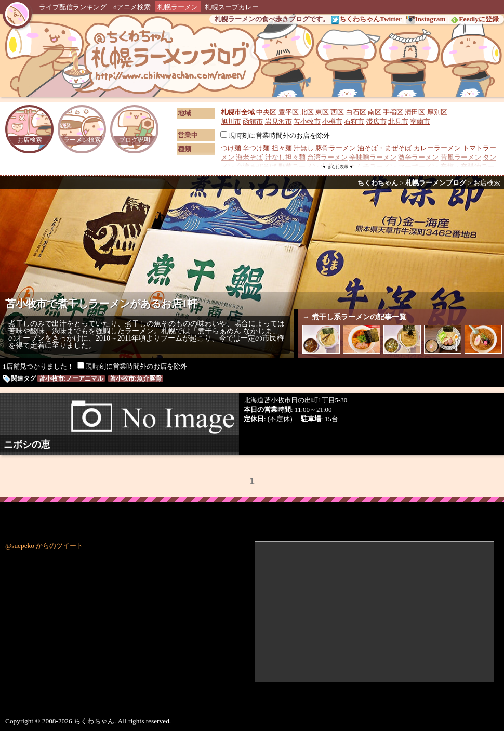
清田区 (415, 112)
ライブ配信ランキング (73, 7)
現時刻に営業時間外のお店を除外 (275, 135)
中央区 (266, 112)
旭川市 (231, 121)
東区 (322, 112)
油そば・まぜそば (384, 148)
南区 (374, 112)
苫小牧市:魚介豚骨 (136, 378)
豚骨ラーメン (335, 148)
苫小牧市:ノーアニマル (71, 378)
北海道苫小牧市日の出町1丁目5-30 (295, 400)
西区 (337, 112)
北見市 (398, 121)
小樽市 (332, 121)
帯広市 (376, 121)
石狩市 (354, 121)
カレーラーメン (437, 148)
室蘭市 (420, 121)
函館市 (253, 121)
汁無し (304, 148)
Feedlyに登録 (474, 19)
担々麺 (282, 148)
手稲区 (393, 112)
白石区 (356, 112)
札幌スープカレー (232, 7)
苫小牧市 (307, 121)
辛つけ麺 (256, 148)
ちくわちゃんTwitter (366, 19)
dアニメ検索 (132, 7)
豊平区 (288, 112)
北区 (307, 112)
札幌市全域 (238, 112)
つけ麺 (231, 148)
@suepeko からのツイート (44, 546)
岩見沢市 (278, 121)
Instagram (425, 19)
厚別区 (437, 112)
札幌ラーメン (177, 7)
